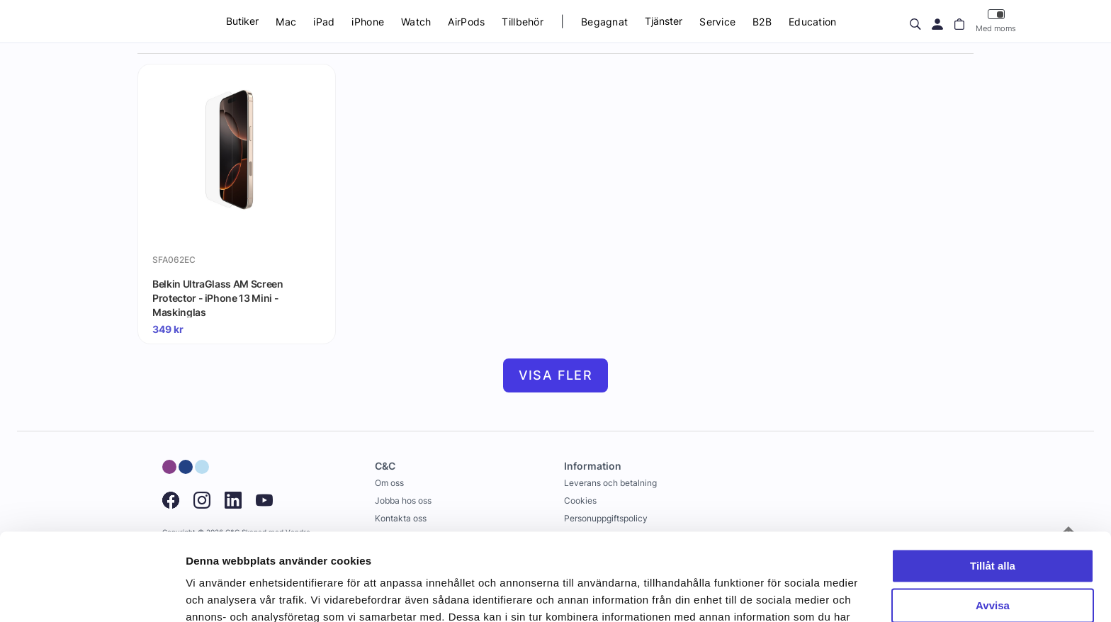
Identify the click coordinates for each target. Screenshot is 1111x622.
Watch (416, 22)
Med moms (996, 21)
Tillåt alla (992, 487)
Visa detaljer (217, 594)
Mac (286, 22)
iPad (323, 22)
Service (717, 22)
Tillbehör (522, 22)
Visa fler (556, 375)
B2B (762, 22)
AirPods (466, 22)
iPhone (367, 22)
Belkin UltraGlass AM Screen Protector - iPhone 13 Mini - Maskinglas (217, 297)
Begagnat (604, 22)
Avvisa (993, 527)
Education (813, 22)
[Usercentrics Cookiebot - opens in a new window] (92, 594)
